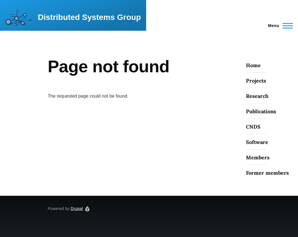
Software (257, 142)
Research (257, 96)
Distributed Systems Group (89, 17)
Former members (267, 173)
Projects (256, 80)
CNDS (253, 126)
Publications (261, 111)
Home (253, 65)
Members (258, 157)
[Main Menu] (279, 25)
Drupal (77, 208)
